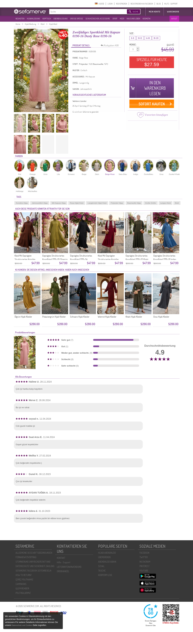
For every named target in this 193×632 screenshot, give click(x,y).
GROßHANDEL (63, 571)
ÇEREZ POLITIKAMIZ (24, 579)
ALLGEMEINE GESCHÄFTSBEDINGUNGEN (34, 552)
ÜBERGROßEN (104, 557)
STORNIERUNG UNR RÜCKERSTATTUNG (33, 561)
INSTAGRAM (144, 561)
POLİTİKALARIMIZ (23, 592)
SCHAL (101, 566)
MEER (122, 18)
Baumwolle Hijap (134, 203)
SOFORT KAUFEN (152, 103)
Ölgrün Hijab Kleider (23, 316)
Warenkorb (173, 11)
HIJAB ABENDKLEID (107, 552)
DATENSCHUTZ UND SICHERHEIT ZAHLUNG (35, 566)
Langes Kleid (165, 203)
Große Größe (150, 203)
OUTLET (174, 18)
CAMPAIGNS (21, 584)
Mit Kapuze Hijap (59, 203)
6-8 (132, 38)
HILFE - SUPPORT (170, 3)
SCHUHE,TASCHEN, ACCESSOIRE (97, 18)
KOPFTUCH (46, 18)
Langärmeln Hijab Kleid (97, 203)
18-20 (156, 38)
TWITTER (143, 557)
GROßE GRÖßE (76, 18)
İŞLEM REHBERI (22, 588)
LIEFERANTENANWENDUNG (69, 566)
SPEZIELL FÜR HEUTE (151, 62)
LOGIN (110, 3)
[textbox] (85, 11)
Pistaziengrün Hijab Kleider (54, 316)
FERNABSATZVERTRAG (26, 557)
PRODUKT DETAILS (81, 45)
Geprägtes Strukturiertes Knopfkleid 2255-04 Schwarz (81, 259)
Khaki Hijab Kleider (134, 316)
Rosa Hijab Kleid (76, 203)
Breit (177, 203)
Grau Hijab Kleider (161, 316)
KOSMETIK (146, 18)
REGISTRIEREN (121, 3)
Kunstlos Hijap (22, 203)
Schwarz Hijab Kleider (79, 316)
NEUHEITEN (20, 18)
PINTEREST (144, 566)
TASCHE (102, 570)
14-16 (148, 38)
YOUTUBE (143, 570)
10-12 (140, 38)
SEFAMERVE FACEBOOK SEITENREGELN (33, 570)
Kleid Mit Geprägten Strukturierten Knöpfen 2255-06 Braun (25, 259)
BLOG (158, 3)
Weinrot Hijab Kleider (107, 316)
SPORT (114, 18)
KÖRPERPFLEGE (105, 575)
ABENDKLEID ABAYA (107, 561)
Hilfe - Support (63, 562)
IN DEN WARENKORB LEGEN (155, 88)
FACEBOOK (144, 552)
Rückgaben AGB (110, 45)
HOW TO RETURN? (24, 575)
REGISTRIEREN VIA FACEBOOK (142, 3)
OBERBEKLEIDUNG (60, 18)
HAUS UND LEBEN (133, 18)
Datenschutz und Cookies (22, 625)
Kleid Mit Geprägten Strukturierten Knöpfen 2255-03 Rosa (108, 259)
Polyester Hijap (117, 203)
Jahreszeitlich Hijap (40, 203)
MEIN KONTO (154, 11)
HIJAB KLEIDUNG (33, 18)
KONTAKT (61, 557)
